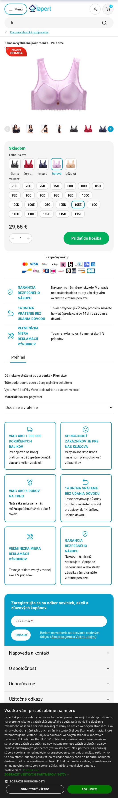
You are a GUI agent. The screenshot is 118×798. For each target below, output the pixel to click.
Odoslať (21, 635)
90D (43, 195)
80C (84, 186)
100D (15, 205)
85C (98, 186)
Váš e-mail (24, 621)
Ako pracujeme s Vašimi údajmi (73, 637)
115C (46, 214)
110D (15, 214)
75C (56, 186)
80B (70, 186)
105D (62, 205)
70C (28, 186)
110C (93, 205)
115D (62, 214)
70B (14, 186)
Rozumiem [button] (89, 789)
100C (85, 195)
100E (31, 205)
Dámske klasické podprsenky (29, 32)
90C (29, 195)
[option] (16, 129)
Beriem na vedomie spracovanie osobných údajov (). (70, 635)
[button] (7, 129)
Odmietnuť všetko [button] (35, 789)
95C (57, 195)
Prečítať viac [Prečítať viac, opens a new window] (31, 770)
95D (71, 195)
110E (31, 214)
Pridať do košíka (86, 238)
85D (15, 195)
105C (46, 205)
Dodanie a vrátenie (59, 407)
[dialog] (59, 750)
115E (78, 214)
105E (78, 205)
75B (42, 186)
